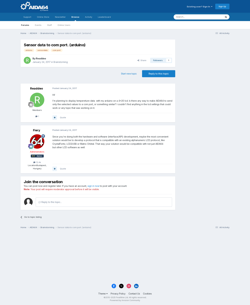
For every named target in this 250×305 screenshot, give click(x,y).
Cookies (147, 293)
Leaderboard (104, 17)
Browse (75, 18)
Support (27, 17)
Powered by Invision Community (125, 300)
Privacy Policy (118, 293)
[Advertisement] (203, 61)
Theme (103, 293)
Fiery (36, 130)
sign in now (93, 186)
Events (38, 25)
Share (141, 60)
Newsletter (60, 17)
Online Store (43, 17)
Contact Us (134, 293)
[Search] (190, 16)
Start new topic (129, 73)
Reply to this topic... (50, 202)
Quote (63, 117)
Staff (49, 25)
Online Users (64, 25)
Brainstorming (61, 62)
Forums (25, 25)
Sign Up (222, 6)
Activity (88, 17)
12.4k (37, 162)
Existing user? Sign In (199, 6)
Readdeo (41, 58)
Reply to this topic (159, 73)
